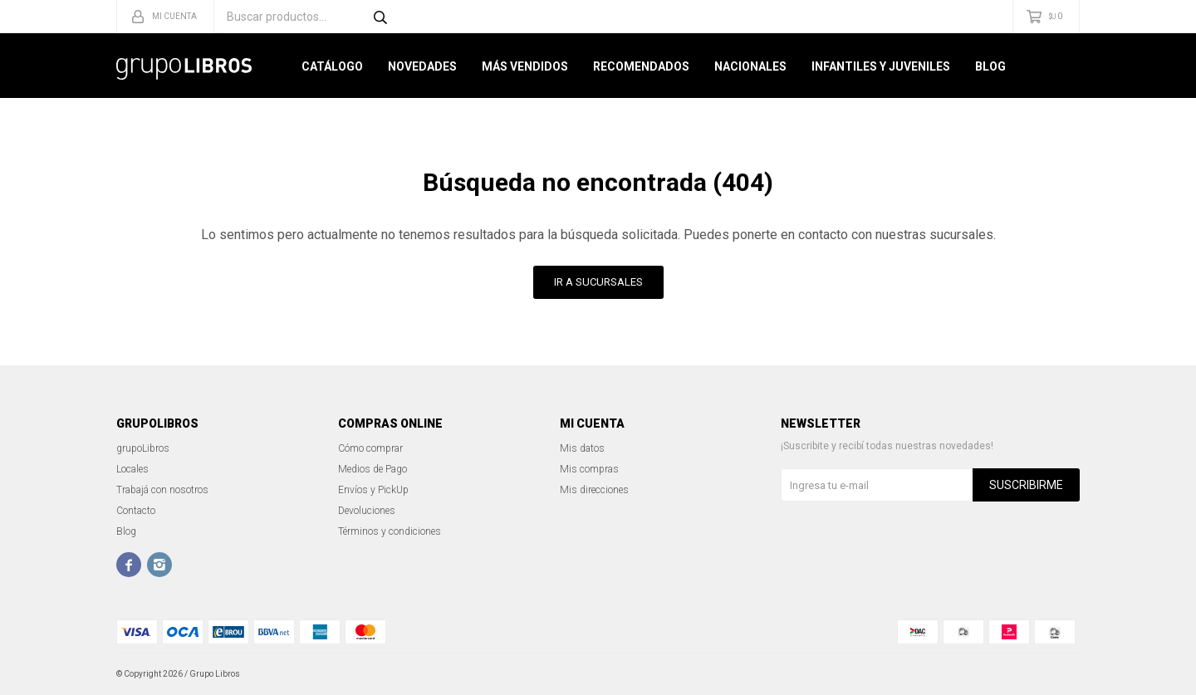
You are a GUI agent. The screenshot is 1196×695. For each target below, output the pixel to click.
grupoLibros (142, 448)
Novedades (422, 66)
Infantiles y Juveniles (880, 66)
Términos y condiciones (389, 531)
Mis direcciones (594, 490)
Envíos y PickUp (373, 490)
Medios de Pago (372, 469)
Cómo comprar (370, 448)
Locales (132, 469)
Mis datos (582, 448)
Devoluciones (366, 510)
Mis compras (589, 469)
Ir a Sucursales (598, 282)
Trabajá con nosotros (162, 490)
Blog (990, 66)
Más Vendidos (525, 66)
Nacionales (750, 66)
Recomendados (641, 66)
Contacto (135, 510)
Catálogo (332, 66)
